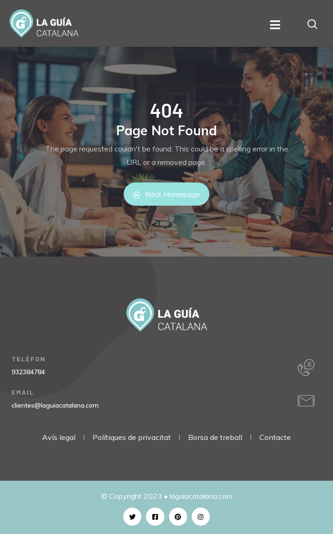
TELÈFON (29, 359)
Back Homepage (166, 194)
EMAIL (23, 392)
